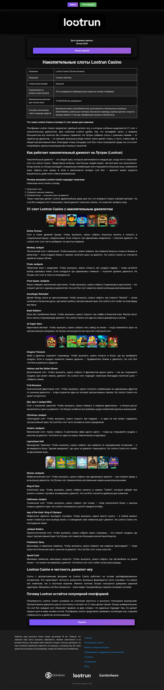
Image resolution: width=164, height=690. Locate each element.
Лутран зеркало (82, 50)
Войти (73, 4)
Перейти (82, 622)
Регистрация (88, 4)
